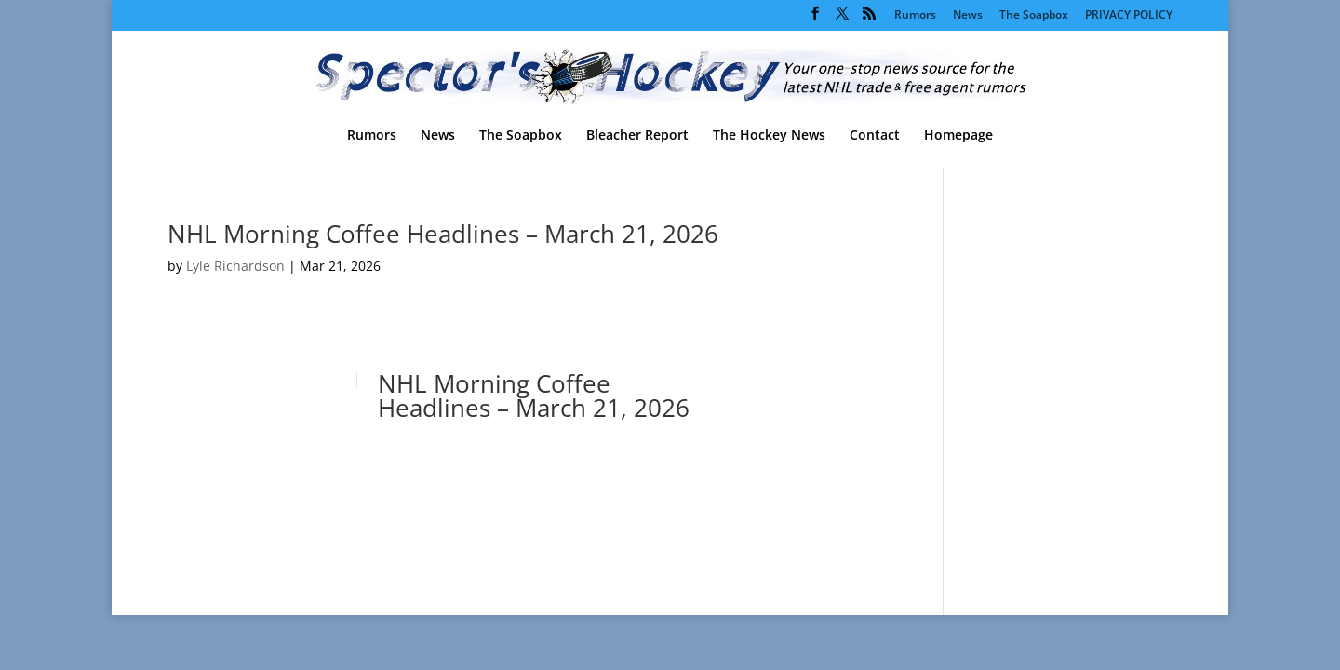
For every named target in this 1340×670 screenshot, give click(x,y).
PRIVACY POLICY (1128, 15)
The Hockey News (769, 135)
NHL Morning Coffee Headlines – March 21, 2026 (443, 233)
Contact (875, 135)
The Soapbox (1033, 15)
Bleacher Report (637, 135)
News (968, 15)
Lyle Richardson (235, 266)
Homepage (958, 135)
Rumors (915, 15)
